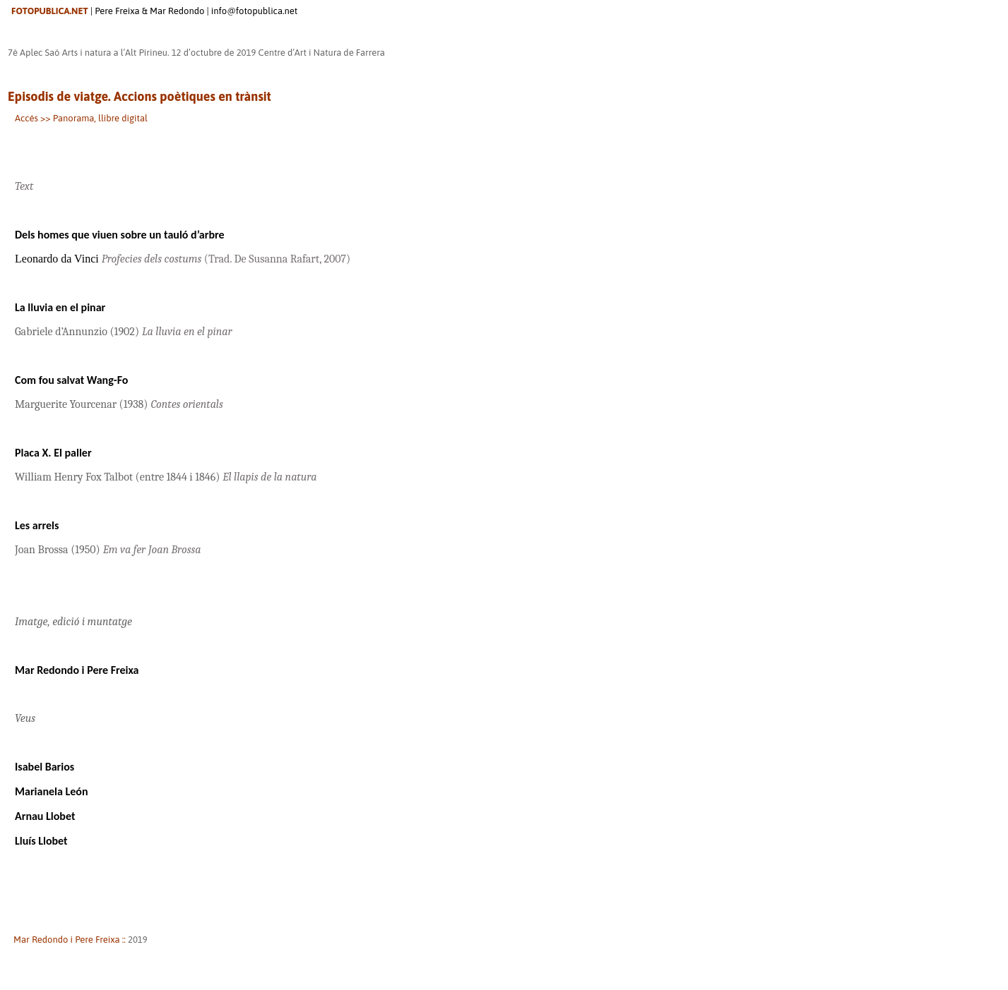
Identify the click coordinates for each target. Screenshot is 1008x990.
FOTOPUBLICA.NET (49, 11)
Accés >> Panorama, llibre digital (81, 118)
